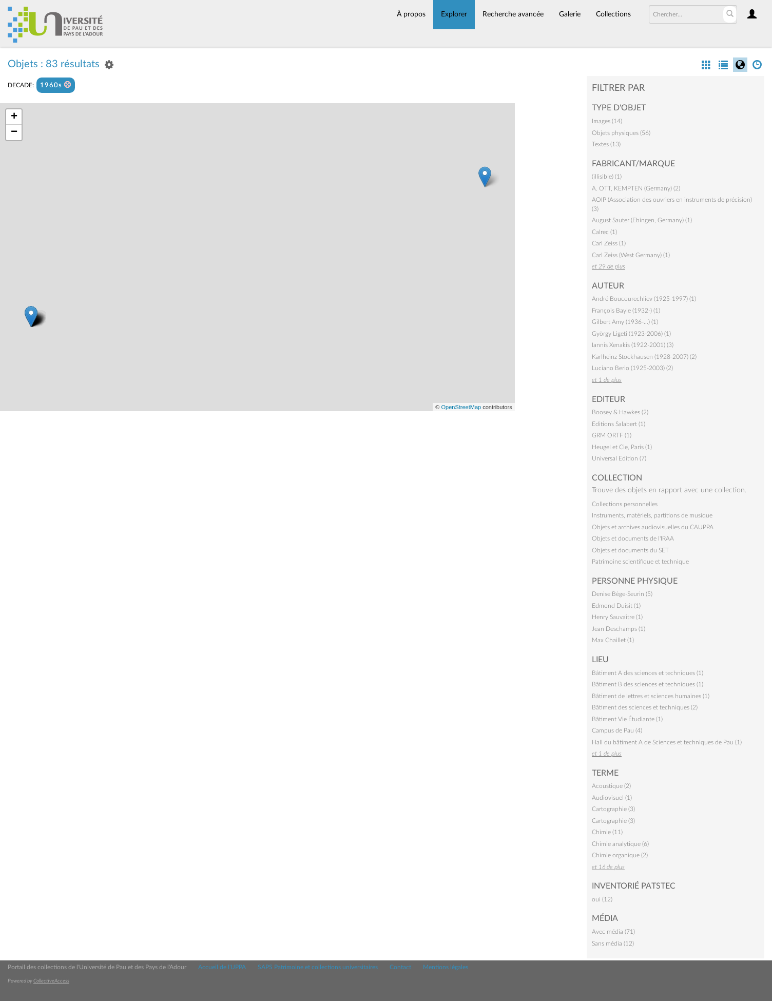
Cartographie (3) (613, 809)
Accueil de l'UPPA (222, 967)
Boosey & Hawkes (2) (620, 412)
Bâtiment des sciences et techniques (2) (645, 707)
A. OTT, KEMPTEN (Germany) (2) (636, 188)
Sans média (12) (613, 943)
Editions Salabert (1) (618, 424)
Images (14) (607, 121)
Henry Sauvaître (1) (617, 617)
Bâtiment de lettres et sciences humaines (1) (650, 696)
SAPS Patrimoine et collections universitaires (318, 967)
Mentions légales (445, 967)
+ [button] (14, 117)
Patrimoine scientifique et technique (640, 562)
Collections (613, 14)
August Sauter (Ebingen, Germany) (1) (642, 220)
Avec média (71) (613, 932)
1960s (55, 85)
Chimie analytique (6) (620, 844)
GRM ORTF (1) (611, 435)
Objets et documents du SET (630, 550)
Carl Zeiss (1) (609, 243)
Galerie (570, 14)
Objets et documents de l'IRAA (633, 538)
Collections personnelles (625, 504)
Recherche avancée (513, 14)
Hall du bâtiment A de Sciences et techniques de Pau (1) (667, 742)
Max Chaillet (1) (613, 640)
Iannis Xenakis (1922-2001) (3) (632, 345)
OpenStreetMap (461, 407)
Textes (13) (606, 144)
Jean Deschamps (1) (618, 629)
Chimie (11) (607, 832)
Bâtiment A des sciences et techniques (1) (647, 673)
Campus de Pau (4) (617, 730)
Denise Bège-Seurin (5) (622, 594)
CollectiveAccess (51, 981)
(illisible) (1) (607, 177)
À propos (411, 14)
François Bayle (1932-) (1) (626, 310)
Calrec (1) (604, 232)
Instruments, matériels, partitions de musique (652, 515)
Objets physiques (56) (621, 133)
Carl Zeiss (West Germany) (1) (631, 255)
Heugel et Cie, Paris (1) (622, 447)
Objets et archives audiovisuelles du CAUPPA (652, 527)
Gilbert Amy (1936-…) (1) (625, 322)
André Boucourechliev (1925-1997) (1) (644, 299)
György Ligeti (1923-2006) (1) (631, 334)
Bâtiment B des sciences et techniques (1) (647, 684)
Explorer (454, 14)
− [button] (14, 132)
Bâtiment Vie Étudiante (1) (627, 719)
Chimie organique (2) (620, 855)
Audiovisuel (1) (612, 798)
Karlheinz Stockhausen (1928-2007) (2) (644, 357)
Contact (400, 967)
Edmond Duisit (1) (616, 606)
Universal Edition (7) (619, 458)
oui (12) (602, 899)
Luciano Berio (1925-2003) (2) (632, 368)
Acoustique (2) (611, 786)
